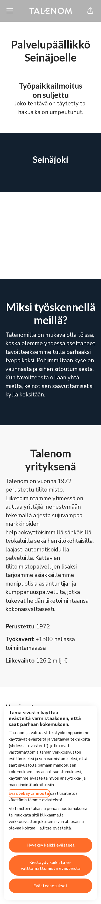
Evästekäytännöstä (29, 793)
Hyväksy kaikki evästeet (51, 845)
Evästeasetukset (50, 886)
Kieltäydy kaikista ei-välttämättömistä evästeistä (51, 865)
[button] (90, 10)
